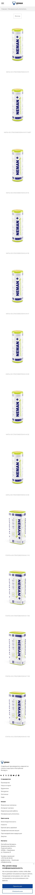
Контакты (4, 840)
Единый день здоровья (9, 827)
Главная (4, 9)
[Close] (33, 863)
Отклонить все (17, 891)
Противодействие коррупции (11, 833)
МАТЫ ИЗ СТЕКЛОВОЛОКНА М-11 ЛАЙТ (17, 132)
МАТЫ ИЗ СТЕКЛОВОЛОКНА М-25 (17, 434)
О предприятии (6, 779)
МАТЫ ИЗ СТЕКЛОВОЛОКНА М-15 (17, 193)
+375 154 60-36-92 (7, 858)
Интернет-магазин (7, 808)
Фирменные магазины (8, 805)
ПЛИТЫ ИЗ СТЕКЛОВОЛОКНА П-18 (17, 616)
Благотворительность (8, 822)
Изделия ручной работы (9, 811)
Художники (5, 788)
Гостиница (4, 794)
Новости (4, 824)
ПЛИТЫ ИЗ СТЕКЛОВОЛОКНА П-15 (17, 555)
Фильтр (17, 16)
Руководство (5, 782)
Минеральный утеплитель (10, 814)
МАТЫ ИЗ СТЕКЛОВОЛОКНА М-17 (17, 314)
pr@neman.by (5, 860)
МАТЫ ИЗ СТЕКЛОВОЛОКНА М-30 (17, 495)
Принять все (17, 886)
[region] (17, 879)
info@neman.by (6, 862)
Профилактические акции (10, 830)
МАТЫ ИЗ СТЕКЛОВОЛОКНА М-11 (17, 72)
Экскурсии (4, 791)
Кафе (2, 797)
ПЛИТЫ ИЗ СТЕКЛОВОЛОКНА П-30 (17, 676)
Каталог (3, 801)
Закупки (4, 836)
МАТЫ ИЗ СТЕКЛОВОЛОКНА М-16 (17, 253)
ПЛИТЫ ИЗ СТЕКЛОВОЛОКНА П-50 (17, 736)
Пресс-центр (5, 818)
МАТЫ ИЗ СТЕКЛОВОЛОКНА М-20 (17, 374)
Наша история (6, 785)
